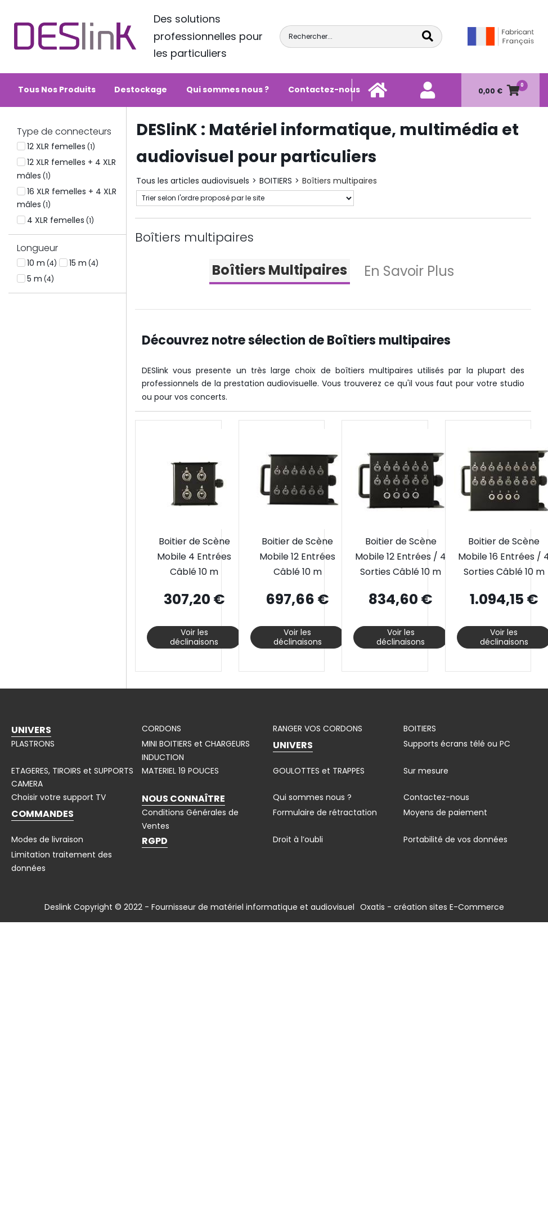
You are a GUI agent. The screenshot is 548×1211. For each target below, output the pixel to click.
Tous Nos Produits (57, 89)
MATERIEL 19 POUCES (180, 770)
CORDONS (161, 728)
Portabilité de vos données (455, 839)
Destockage (140, 89)
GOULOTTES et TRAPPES (319, 770)
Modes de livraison (47, 839)
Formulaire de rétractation (325, 812)
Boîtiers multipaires (339, 180)
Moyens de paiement (445, 812)
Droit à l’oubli (298, 839)
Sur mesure (425, 770)
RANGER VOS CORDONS (317, 728)
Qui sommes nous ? (227, 89)
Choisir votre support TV (58, 797)
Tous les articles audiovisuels (192, 180)
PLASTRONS (33, 743)
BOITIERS (275, 180)
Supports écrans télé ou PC (456, 743)
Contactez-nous (324, 89)
